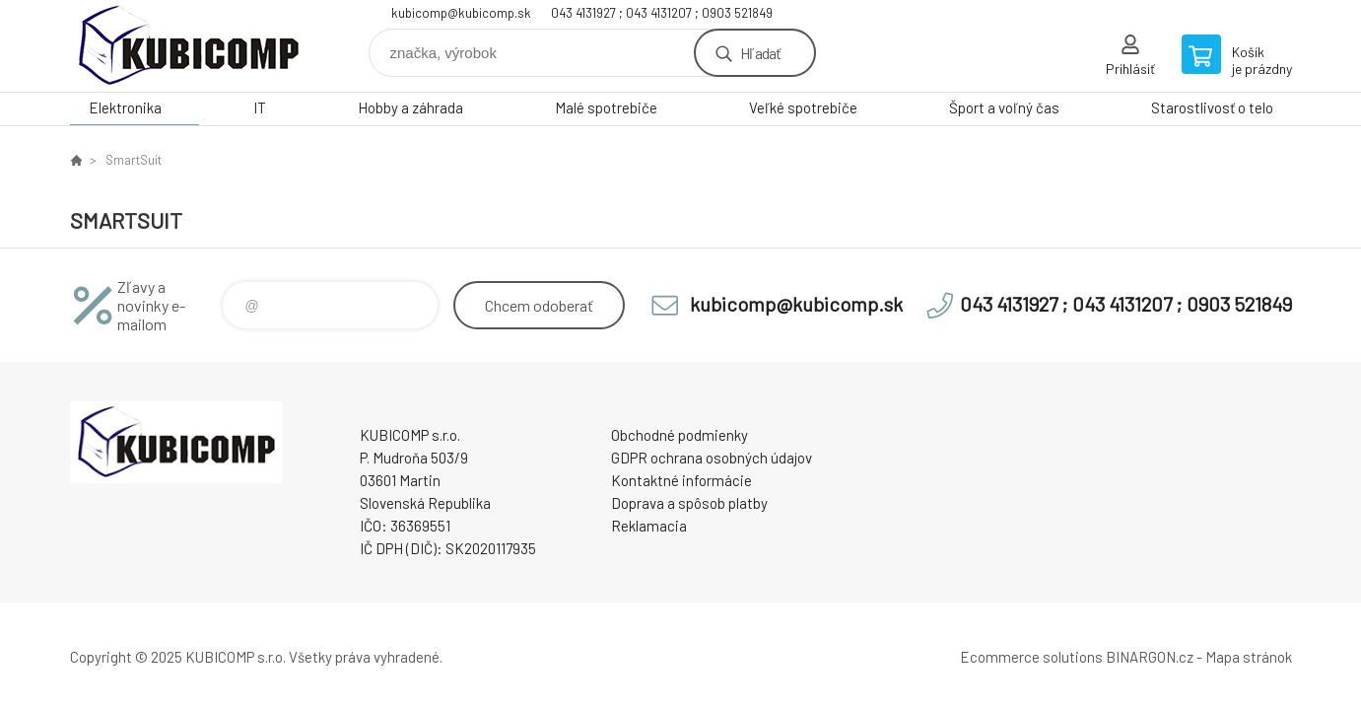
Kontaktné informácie (681, 480)
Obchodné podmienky (679, 435)
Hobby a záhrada (410, 107)
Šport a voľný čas (1004, 107)
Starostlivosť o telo (1212, 107)
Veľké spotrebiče (803, 107)
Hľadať (760, 52)
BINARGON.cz (1149, 657)
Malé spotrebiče (606, 107)
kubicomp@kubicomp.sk (461, 13)
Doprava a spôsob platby (689, 503)
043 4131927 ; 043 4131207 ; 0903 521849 (662, 13)
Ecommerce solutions (1031, 657)
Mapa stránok (1248, 657)
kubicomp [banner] (188, 46)
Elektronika (125, 107)
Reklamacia (649, 525)
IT (259, 107)
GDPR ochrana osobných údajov (711, 457)
